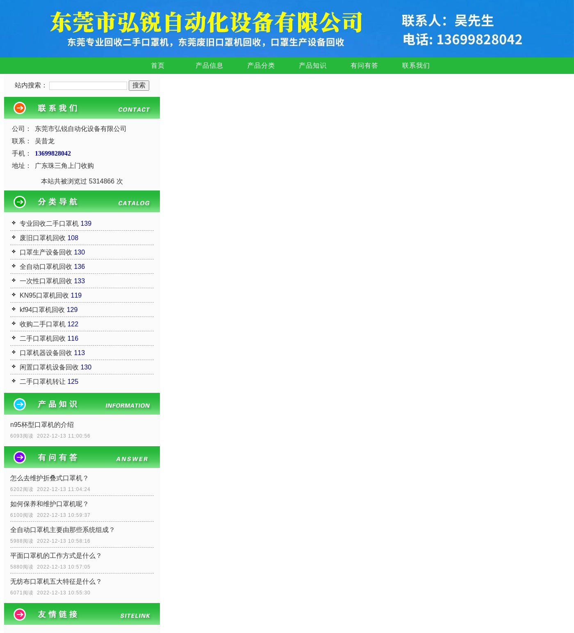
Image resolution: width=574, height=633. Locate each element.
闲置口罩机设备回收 (49, 367)
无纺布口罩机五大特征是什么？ (56, 581)
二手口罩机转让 (43, 381)
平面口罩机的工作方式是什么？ (56, 555)
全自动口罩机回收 (46, 266)
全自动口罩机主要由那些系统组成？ (62, 529)
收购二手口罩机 (43, 324)
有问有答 (364, 65)
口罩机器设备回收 (46, 352)
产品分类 (261, 65)
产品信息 (209, 65)
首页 (158, 65)
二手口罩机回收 (43, 338)
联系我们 (416, 65)
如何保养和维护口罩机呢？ (49, 503)
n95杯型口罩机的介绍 (42, 424)
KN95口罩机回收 (44, 295)
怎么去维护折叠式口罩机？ (49, 478)
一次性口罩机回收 (46, 281)
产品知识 (313, 65)
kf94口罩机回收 (42, 309)
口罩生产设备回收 (46, 252)
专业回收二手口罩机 (49, 223)
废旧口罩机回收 (43, 237)
